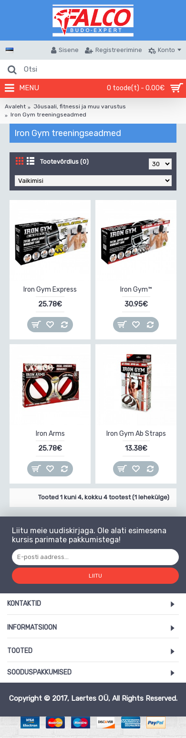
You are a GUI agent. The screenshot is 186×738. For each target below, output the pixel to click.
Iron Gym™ (136, 289)
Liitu (95, 575)
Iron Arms (50, 434)
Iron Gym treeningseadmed (48, 114)
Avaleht (15, 106)
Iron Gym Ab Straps (136, 434)
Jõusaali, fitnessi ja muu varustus (79, 106)
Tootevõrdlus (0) (64, 161)
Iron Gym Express (50, 289)
